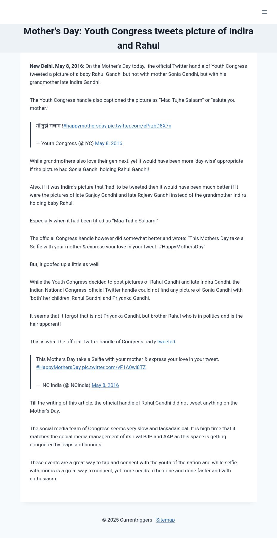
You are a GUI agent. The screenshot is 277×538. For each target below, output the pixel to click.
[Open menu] (264, 11)
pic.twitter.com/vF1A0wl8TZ (114, 367)
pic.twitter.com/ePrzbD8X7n (139, 126)
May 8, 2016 (108, 143)
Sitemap (165, 520)
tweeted (166, 342)
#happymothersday (85, 126)
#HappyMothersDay (58, 367)
